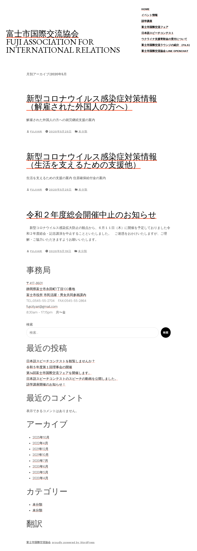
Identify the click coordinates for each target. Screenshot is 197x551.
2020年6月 (40, 466)
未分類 (82, 131)
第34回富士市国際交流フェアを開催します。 (59, 373)
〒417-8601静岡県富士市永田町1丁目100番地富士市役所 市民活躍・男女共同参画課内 (56, 289)
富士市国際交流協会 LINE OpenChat (164, 50)
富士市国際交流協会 (42, 33)
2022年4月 (40, 443)
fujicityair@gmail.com (42, 306)
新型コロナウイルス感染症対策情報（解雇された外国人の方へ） (91, 102)
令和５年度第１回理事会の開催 (49, 367)
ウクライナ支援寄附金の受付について (164, 39)
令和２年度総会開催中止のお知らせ (91, 214)
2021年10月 (41, 455)
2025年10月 (41, 437)
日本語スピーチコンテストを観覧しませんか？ (60, 361)
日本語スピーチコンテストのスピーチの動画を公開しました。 (72, 379)
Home (145, 9)
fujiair (36, 131)
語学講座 (146, 21)
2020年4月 (40, 478)
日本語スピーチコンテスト (157, 33)
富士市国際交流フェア (154, 27)
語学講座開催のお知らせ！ (46, 384)
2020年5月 (40, 472)
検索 (29, 324)
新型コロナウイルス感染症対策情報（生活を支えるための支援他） (91, 160)
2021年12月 (40, 449)
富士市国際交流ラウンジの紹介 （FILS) (165, 45)
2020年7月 (40, 461)
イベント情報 (149, 15)
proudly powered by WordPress (73, 542)
